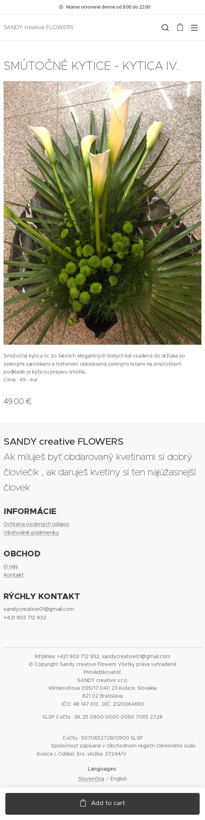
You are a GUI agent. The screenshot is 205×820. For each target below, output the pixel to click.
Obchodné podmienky (31, 532)
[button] (165, 27)
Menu (194, 27)
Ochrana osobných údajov (36, 523)
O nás (11, 566)
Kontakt (13, 574)
